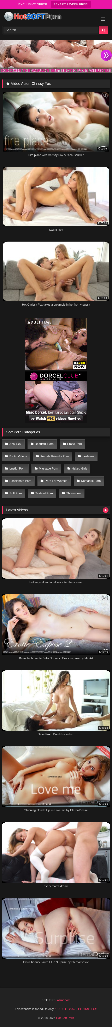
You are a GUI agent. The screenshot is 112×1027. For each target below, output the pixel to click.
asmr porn (64, 1000)
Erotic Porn (74, 444)
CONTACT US (87, 1009)
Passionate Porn (20, 481)
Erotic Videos (18, 456)
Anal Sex (16, 444)
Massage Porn (48, 468)
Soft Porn (16, 493)
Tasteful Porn (44, 493)
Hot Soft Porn (65, 1018)
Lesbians (88, 456)
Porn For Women (56, 481)
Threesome (73, 493)
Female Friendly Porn (54, 456)
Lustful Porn (17, 468)
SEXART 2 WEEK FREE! (70, 4)
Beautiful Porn (44, 444)
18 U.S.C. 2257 (65, 1009)
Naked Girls (79, 468)
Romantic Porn (91, 481)
